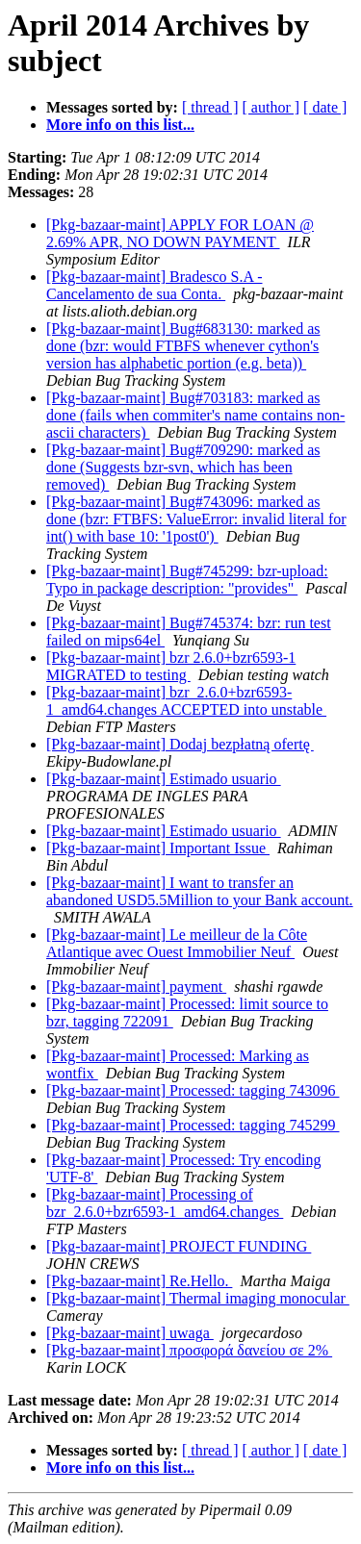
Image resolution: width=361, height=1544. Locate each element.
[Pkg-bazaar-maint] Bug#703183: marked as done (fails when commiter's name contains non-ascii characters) (195, 415)
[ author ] (271, 107)
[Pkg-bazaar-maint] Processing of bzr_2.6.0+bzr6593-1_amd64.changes (164, 1203)
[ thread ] (210, 107)
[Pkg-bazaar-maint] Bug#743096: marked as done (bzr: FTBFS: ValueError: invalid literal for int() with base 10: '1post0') (196, 519)
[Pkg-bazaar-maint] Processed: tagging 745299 (192, 1125)
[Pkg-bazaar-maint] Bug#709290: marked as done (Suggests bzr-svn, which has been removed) (183, 467)
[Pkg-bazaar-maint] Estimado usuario (163, 779)
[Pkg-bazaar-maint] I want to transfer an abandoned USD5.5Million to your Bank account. (199, 891)
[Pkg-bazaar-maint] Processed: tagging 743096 (192, 1090)
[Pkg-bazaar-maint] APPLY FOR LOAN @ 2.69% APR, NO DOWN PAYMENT (180, 233)
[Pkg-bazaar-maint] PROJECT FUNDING (178, 1246)
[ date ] (325, 107)
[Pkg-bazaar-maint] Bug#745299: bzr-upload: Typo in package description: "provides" (187, 579)
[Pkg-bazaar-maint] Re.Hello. (139, 1281)
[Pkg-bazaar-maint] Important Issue (158, 848)
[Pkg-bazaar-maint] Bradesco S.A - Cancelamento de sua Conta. (154, 285)
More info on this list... (120, 124)
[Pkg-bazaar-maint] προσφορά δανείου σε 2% (189, 1350)
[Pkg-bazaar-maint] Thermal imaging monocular (197, 1298)
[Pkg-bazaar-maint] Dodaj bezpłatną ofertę (180, 744)
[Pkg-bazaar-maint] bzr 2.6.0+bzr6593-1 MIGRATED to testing (171, 666)
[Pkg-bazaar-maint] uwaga (130, 1333)
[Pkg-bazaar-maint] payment (136, 986)
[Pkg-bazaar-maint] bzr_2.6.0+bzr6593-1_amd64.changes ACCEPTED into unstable (186, 701)
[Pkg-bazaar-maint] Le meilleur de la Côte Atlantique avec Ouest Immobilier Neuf (176, 943)
